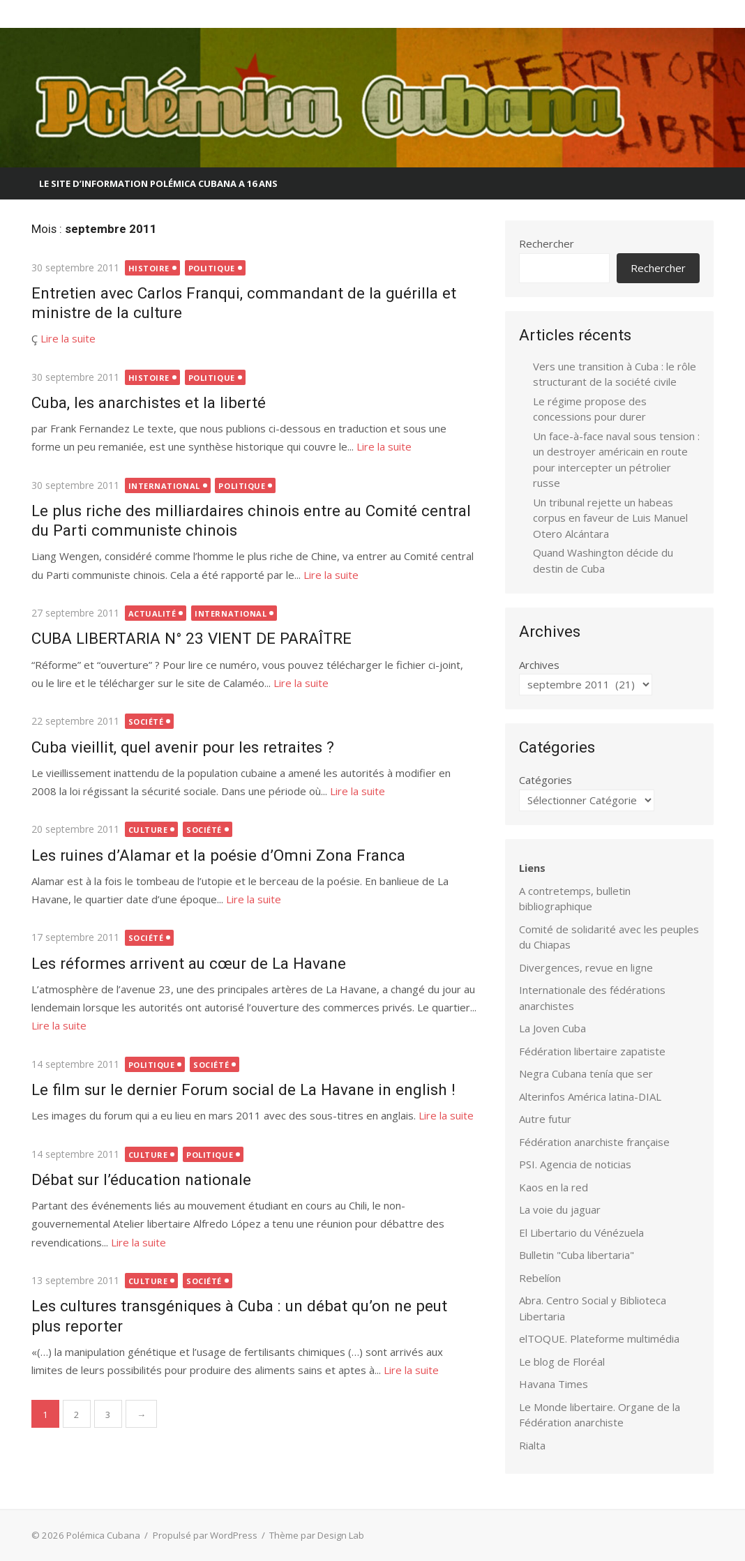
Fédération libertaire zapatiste (592, 1051)
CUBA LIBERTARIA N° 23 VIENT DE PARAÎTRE (191, 638)
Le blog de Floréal (562, 1361)
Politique (211, 268)
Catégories (545, 780)
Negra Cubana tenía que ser (586, 1073)
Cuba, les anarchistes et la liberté (148, 402)
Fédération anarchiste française (594, 1142)
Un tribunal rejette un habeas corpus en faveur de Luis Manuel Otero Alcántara (610, 518)
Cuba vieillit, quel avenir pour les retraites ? (182, 747)
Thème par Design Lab (316, 1535)
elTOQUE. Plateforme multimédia (599, 1338)
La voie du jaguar (560, 1209)
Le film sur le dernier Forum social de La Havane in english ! (243, 1089)
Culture (147, 829)
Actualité (152, 613)
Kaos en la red (553, 1187)
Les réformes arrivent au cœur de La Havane (188, 963)
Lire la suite (67, 338)
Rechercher (546, 243)
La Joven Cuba (552, 1028)
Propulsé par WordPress (204, 1535)
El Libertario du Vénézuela (581, 1232)
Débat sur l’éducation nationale (140, 1179)
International (164, 486)
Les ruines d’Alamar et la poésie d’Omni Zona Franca (218, 855)
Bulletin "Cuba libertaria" (576, 1255)
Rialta (532, 1445)
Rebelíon (540, 1278)
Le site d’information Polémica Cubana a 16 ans (158, 183)
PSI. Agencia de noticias (575, 1164)
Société (145, 721)
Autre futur (545, 1119)
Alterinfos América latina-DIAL (590, 1096)
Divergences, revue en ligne (586, 967)
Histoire (148, 268)
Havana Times (553, 1384)
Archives (539, 665)
